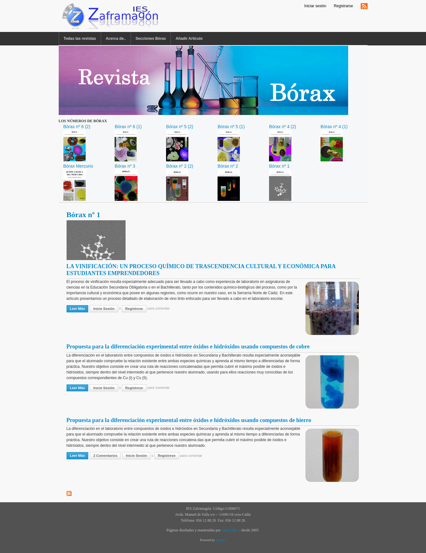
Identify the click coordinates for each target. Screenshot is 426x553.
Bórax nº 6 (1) (128, 126)
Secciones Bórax (151, 38)
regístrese (134, 308)
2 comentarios (105, 455)
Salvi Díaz (229, 530)
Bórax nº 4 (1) (334, 126)
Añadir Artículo (188, 38)
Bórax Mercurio (78, 166)
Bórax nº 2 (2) (179, 166)
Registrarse (343, 6)
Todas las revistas (80, 38)
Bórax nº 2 (228, 166)
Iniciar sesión (315, 6)
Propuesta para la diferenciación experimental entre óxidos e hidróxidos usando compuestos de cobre (188, 346)
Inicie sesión (103, 308)
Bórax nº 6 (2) (76, 126)
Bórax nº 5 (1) (231, 126)
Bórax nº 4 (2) (282, 126)
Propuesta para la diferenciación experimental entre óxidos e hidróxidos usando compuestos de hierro (189, 420)
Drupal (220, 540)
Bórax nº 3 (125, 166)
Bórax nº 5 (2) (179, 126)
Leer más (79, 308)
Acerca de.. (116, 38)
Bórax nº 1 (279, 166)
